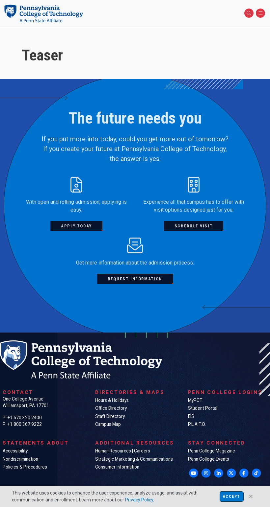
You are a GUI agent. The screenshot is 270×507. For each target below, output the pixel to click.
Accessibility (15, 450)
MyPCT (195, 400)
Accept (231, 496)
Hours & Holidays (112, 400)
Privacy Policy (139, 499)
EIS (191, 416)
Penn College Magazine (211, 450)
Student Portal (202, 408)
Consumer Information (117, 467)
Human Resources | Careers (122, 450)
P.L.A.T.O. (197, 424)
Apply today (76, 225)
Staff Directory (110, 416)
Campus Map (108, 424)
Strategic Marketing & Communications (134, 459)
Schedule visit (194, 225)
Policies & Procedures (25, 467)
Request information (135, 278)
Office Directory (111, 408)
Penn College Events (208, 459)
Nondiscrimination (20, 459)
